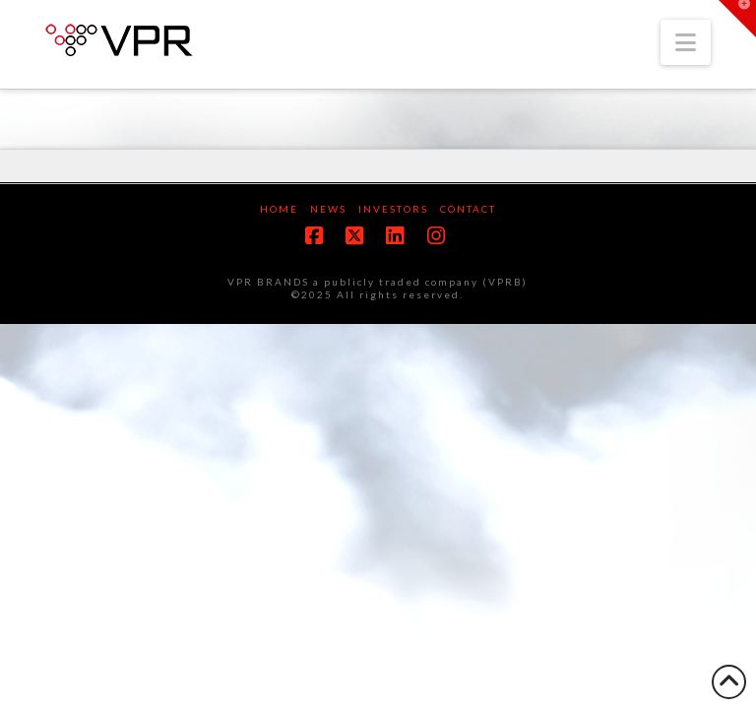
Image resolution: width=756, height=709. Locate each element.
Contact (468, 209)
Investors (393, 209)
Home (279, 209)
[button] (686, 42)
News (328, 209)
